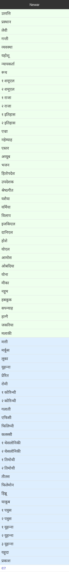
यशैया (5, 199)
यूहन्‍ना (5, 367)
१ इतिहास (8, 114)
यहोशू (5, 55)
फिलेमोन (7, 485)
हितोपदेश (8, 173)
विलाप (6, 215)
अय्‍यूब (5, 156)
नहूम (4, 291)
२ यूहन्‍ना (7, 535)
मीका (5, 283)
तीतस (5, 476)
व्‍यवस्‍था (7, 47)
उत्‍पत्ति (6, 13)
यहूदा (5, 552)
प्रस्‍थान (6, 22)
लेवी (4, 30)
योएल (5, 249)
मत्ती (4, 342)
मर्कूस (5, 350)
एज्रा (4, 131)
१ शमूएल (7, 81)
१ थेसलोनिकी (11, 443)
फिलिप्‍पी (7, 426)
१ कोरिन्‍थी (8, 392)
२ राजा (6, 106)
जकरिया (7, 325)
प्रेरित (5, 375)
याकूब (5, 502)
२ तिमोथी (8, 468)
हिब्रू (4, 493)
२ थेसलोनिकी (11, 451)
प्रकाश (5, 561)
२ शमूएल (7, 89)
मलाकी (6, 333)
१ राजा (6, 98)
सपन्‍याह (7, 308)
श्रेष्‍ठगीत (7, 190)
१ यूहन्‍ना (7, 527)
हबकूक (6, 300)
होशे (4, 241)
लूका (4, 359)
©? (3, 568)
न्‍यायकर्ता (8, 64)
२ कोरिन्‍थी (8, 401)
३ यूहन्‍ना (7, 544)
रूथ (4, 72)
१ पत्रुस (6, 510)
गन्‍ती (4, 39)
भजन (5, 165)
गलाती (6, 409)
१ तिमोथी (8, 460)
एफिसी (6, 418)
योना (4, 274)
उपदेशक (7, 182)
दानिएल (7, 232)
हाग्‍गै (4, 316)
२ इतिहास (8, 123)
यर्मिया (5, 207)
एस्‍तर (5, 148)
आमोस (6, 258)
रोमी (4, 384)
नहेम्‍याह (6, 140)
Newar (35, 5)
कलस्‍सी (6, 434)
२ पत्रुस (6, 519)
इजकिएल (8, 224)
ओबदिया (7, 266)
